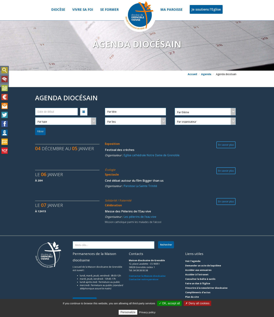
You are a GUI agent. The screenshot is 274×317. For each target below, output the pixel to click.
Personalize (127, 312)
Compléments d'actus (197, 292)
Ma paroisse (171, 9)
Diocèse (58, 9)
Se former (109, 9)
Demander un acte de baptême (203, 265)
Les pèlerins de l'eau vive (140, 217)
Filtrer (40, 131)
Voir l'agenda (192, 261)
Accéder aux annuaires (198, 270)
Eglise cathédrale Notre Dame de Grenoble (152, 155)
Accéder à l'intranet (196, 274)
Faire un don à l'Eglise (197, 283)
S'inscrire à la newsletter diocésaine (206, 287)
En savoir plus (226, 144)
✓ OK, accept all (169, 303)
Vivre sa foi (82, 9)
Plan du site (192, 296)
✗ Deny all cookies (197, 303)
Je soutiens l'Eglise (206, 9)
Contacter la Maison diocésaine (147, 275)
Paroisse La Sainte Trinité (140, 186)
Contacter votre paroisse (143, 279)
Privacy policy (147, 312)
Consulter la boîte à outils (200, 279)
